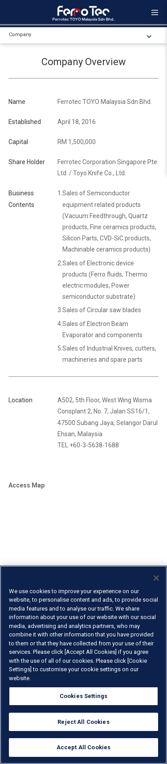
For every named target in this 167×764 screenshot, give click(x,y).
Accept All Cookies (83, 747)
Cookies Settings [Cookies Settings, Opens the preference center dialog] (83, 696)
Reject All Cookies (83, 722)
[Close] (156, 578)
